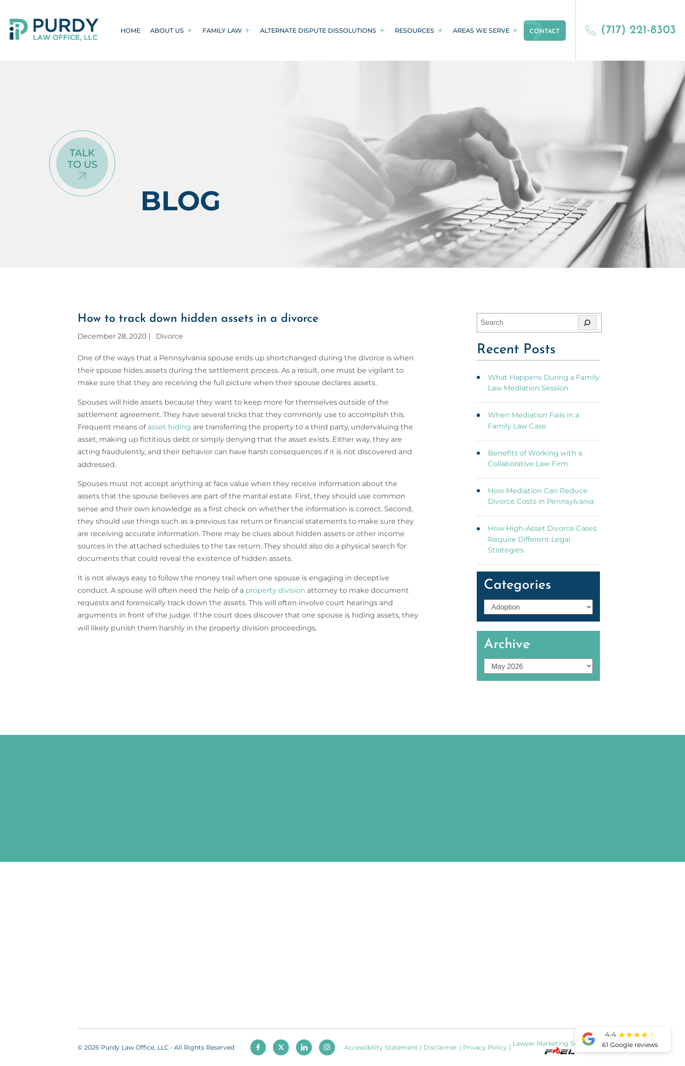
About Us (167, 30)
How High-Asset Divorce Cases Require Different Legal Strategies (542, 539)
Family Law (222, 30)
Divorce (169, 336)
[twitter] (281, 1047)
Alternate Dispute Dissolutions (318, 30)
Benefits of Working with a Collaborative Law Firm (535, 458)
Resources (414, 30)
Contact (544, 32)
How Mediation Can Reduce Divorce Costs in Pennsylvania (541, 496)
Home (130, 30)
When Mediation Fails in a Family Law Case (533, 420)
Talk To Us (82, 158)
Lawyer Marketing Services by (559, 1047)
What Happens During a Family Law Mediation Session (543, 382)
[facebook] (258, 1047)
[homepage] (54, 30)
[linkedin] (304, 1047)
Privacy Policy (485, 1047)
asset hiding (169, 426)
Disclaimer (440, 1047)
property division (275, 590)
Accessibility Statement (381, 1047)
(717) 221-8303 (630, 30)
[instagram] (327, 1047)
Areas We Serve (481, 30)
